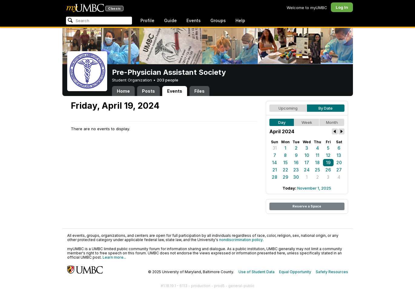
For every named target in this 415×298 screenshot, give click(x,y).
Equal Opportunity (295, 272)
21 (274, 169)
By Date (325, 108)
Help (240, 20)
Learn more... (114, 257)
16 (296, 162)
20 (339, 162)
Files (199, 91)
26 (328, 169)
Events (193, 20)
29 (285, 177)
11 (317, 155)
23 (296, 169)
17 (307, 162)
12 (328, 155)
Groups (218, 20)
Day (281, 122)
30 (296, 177)
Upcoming (288, 108)
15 (285, 162)
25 (317, 169)
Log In (342, 7)
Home (123, 91)
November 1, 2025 (314, 188)
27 (339, 169)
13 (339, 155)
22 (285, 169)
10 (307, 155)
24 (307, 169)
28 (274, 177)
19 (328, 162)
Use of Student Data (257, 272)
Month (332, 122)
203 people (167, 80)
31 (275, 148)
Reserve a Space (306, 206)
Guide (170, 20)
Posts (148, 91)
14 (274, 162)
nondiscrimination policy (241, 239)
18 (317, 162)
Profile (147, 20)
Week (306, 122)
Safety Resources (332, 272)
